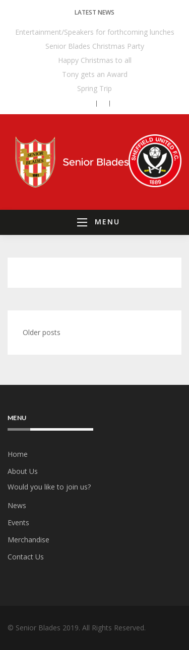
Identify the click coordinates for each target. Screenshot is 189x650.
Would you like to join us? (49, 487)
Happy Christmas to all (95, 60)
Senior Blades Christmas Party (94, 46)
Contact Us (26, 556)
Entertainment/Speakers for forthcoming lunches (94, 32)
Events (18, 522)
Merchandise (28, 539)
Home (18, 454)
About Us (23, 471)
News (17, 505)
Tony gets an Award (95, 74)
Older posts (41, 332)
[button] (88, 104)
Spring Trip (94, 88)
